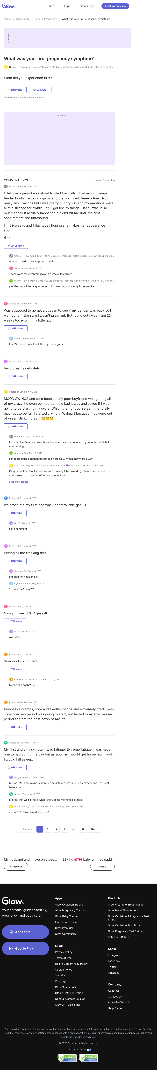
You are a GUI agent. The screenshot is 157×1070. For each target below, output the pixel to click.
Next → (95, 829)
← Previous (26, 829)
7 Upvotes (15, 621)
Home (7, 18)
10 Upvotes (15, 426)
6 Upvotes (15, 727)
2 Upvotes (15, 89)
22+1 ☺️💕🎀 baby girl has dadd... (88, 859)
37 (82, 829)
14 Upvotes (15, 328)
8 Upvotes (15, 513)
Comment (40, 89)
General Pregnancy (45, 18)
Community (22, 18)
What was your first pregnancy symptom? (86, 18)
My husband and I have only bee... (30, 859)
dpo (21, 261)
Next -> (102, 866)
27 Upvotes (16, 245)
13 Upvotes (15, 376)
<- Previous (16, 866)
